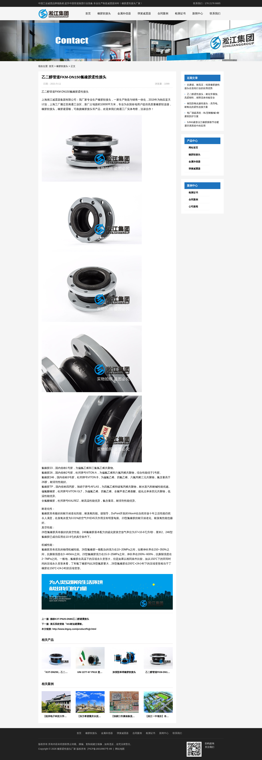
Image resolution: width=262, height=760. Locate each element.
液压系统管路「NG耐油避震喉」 (67, 624)
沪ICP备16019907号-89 (99, 748)
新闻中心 (197, 13)
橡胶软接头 (104, 13)
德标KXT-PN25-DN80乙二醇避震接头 (69, 619)
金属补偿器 (124, 13)
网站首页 (193, 147)
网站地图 (119, 748)
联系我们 (215, 13)
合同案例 (163, 13)
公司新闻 (193, 206)
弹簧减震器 (144, 13)
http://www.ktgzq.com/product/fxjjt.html (74, 629)
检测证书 (180, 13)
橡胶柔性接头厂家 (66, 748)
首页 (88, 13)
